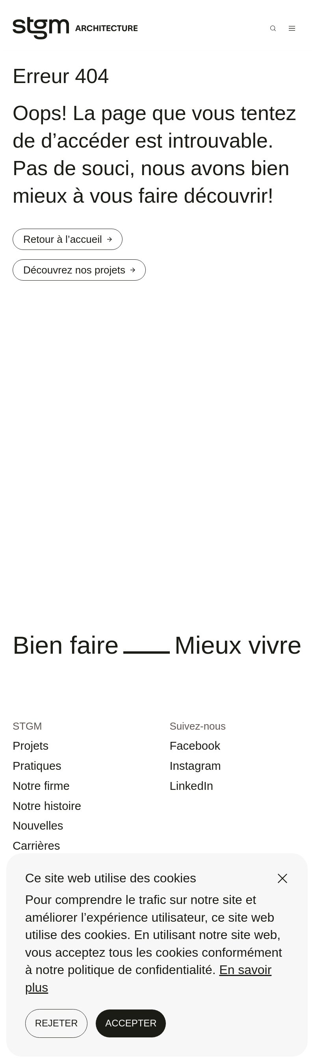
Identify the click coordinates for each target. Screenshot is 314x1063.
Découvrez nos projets (94, 276)
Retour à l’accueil (79, 241)
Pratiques (42, 779)
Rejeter (56, 1023)
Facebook (200, 757)
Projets (35, 757)
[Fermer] (282, 878)
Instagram (200, 779)
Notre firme (47, 802)
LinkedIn (196, 802)
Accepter (130, 1023)
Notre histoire (55, 824)
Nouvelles (43, 847)
